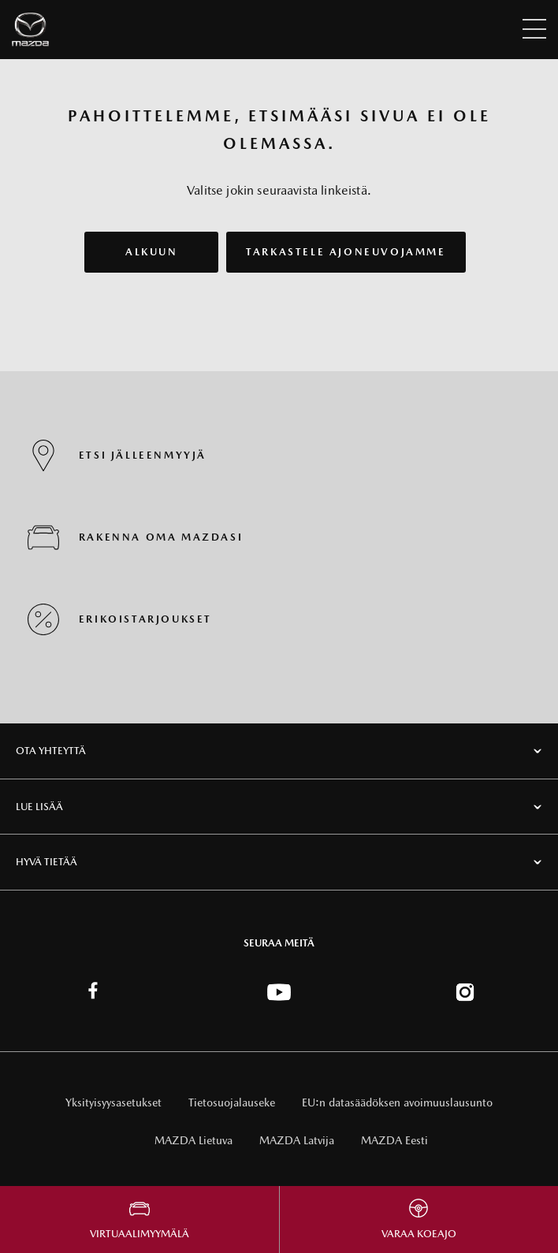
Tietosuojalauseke (231, 1102)
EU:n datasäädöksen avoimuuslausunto (397, 1102)
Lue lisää (39, 806)
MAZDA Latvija (296, 1140)
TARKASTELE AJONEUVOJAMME (345, 252)
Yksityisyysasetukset (113, 1102)
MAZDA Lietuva (193, 1140)
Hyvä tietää (46, 862)
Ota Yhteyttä (51, 751)
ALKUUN (151, 252)
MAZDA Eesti (394, 1140)
